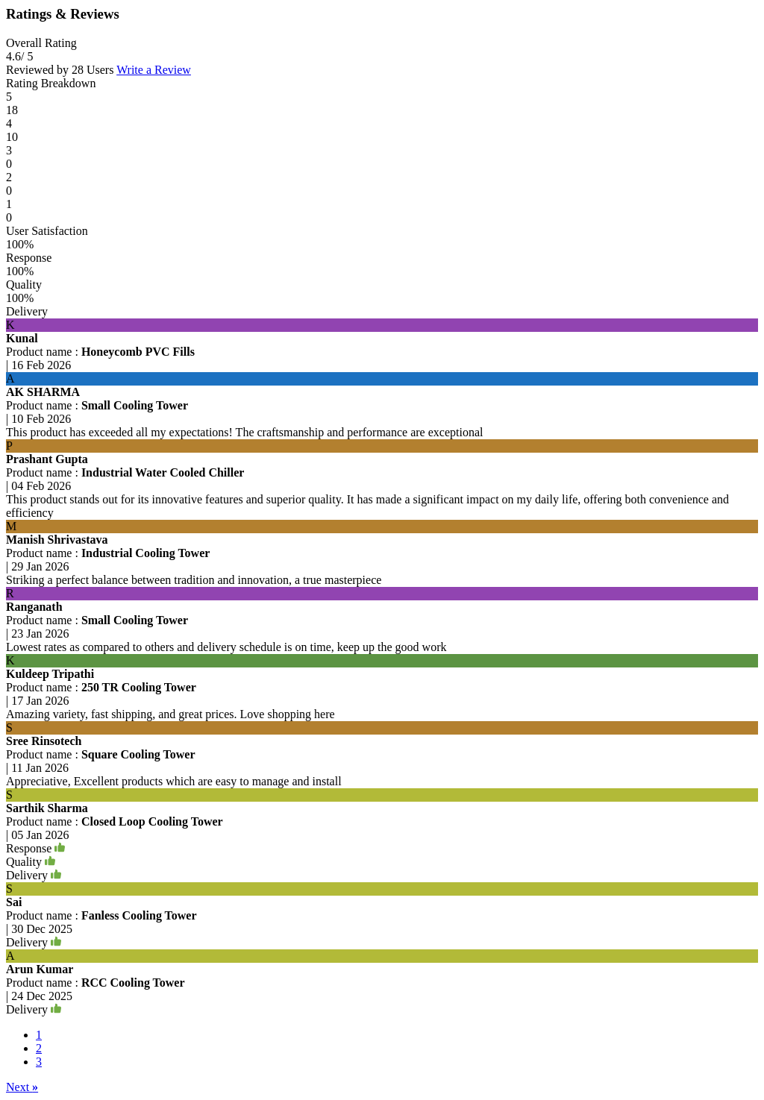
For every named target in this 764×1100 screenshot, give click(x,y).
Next (22, 1087)
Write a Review (153, 69)
